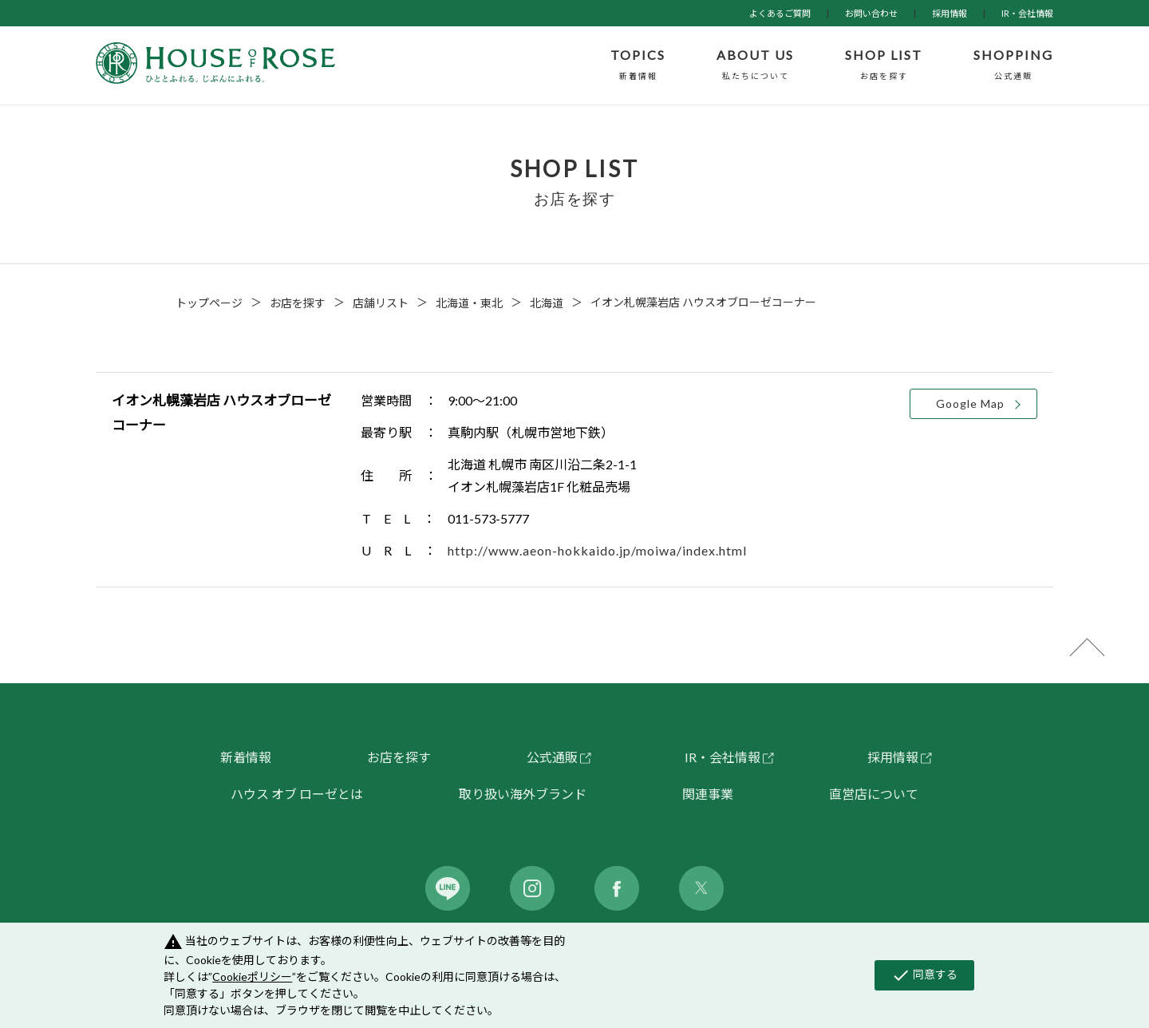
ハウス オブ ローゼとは (297, 793)
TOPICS (637, 65)
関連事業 (707, 793)
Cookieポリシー (252, 976)
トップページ (209, 303)
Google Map (970, 403)
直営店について (873, 793)
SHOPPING (1013, 65)
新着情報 (245, 757)
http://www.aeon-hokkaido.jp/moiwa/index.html (597, 550)
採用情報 (949, 13)
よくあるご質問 (780, 13)
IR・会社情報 (1027, 13)
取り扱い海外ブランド (522, 793)
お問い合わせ (871, 13)
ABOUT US (755, 65)
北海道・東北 (469, 303)
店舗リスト (381, 303)
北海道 (546, 303)
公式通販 (552, 757)
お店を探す (298, 303)
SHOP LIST (883, 65)
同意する (924, 975)
